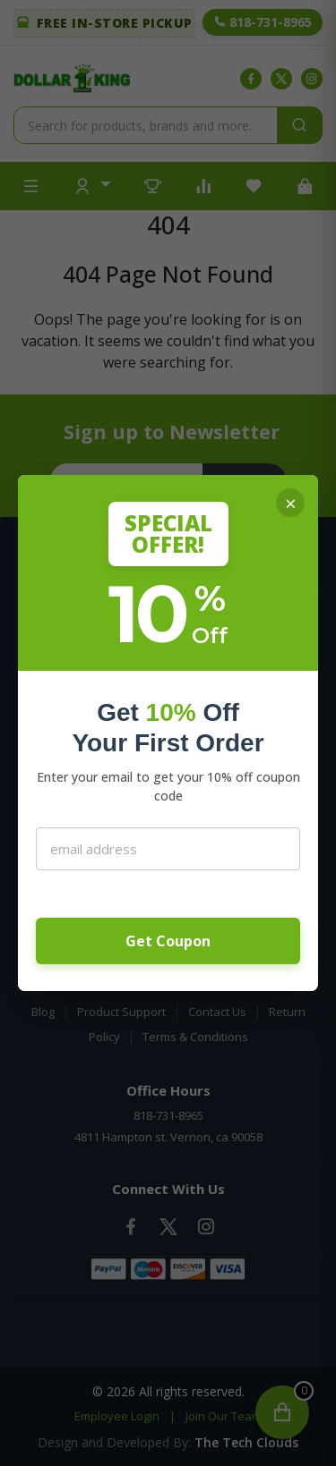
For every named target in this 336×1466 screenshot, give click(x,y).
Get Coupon (168, 941)
